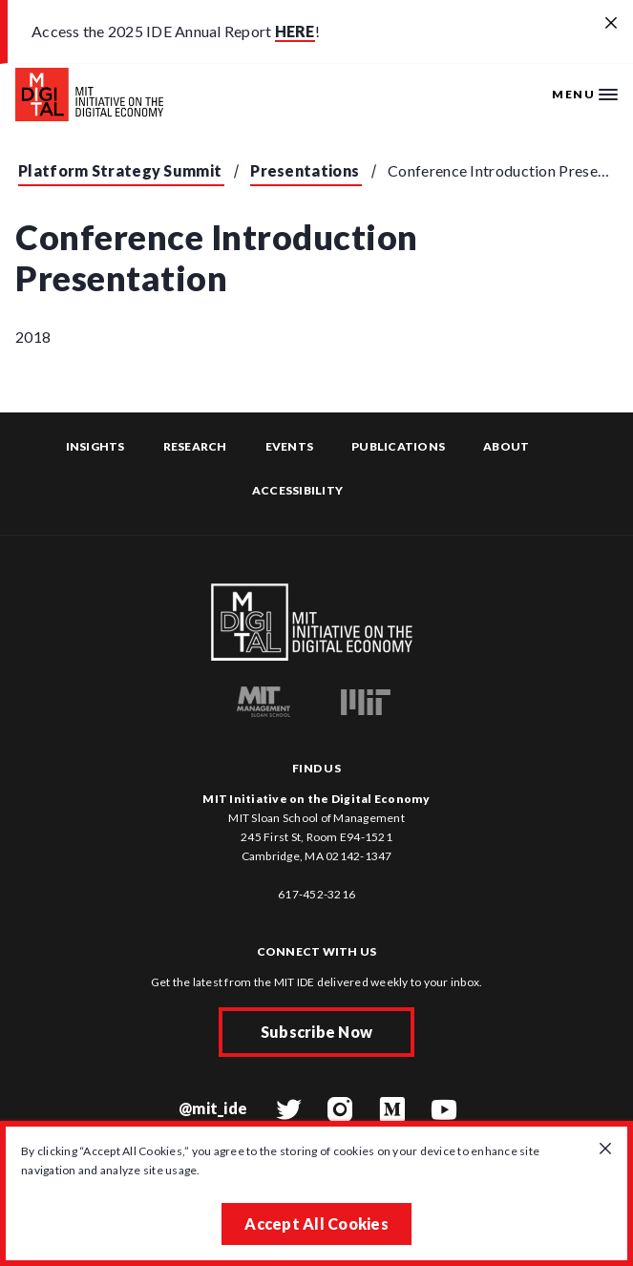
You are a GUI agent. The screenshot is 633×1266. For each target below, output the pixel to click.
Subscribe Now (316, 1032)
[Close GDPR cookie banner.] (605, 1149)
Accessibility (297, 490)
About (506, 446)
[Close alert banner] (611, 24)
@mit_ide (213, 1108)
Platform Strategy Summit (120, 170)
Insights (95, 446)
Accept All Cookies (316, 1223)
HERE (295, 31)
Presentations (304, 170)
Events (289, 446)
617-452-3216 (316, 894)
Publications (398, 446)
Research (195, 446)
